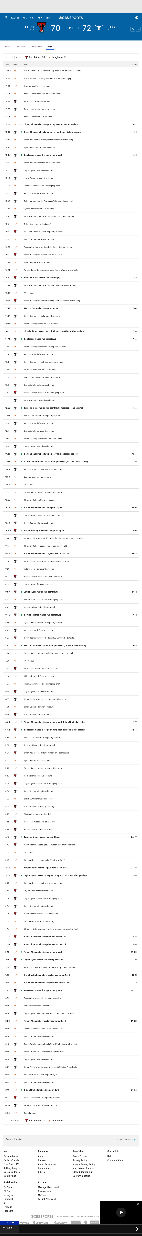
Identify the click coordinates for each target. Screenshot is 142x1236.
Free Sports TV (11, 1164)
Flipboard (8, 1211)
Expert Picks (36, 46)
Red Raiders (35, 57)
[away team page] (42, 27)
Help (109, 1156)
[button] (121, 1212)
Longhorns (57, 57)
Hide (10, 1223)
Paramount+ (44, 1168)
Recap (7, 46)
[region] (121, 1212)
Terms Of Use (80, 1156)
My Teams (43, 1195)
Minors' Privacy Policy (84, 1164)
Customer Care (115, 1160)
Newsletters (44, 1191)
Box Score (20, 46)
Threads (7, 1207)
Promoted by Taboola (126, 1140)
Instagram (8, 1195)
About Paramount (47, 1164)
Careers (42, 1160)
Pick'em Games (11, 1156)
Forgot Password (47, 1199)
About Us (43, 1156)
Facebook (8, 1199)
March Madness (11, 1172)
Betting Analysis (11, 1168)
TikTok (6, 1191)
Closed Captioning (82, 1172)
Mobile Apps (9, 1176)
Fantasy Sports (11, 1160)
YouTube (7, 1187)
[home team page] (99, 27)
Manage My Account (48, 1187)
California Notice (81, 1176)
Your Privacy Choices (83, 1168)
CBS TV (41, 1172)
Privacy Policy (80, 1160)
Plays (50, 46)
